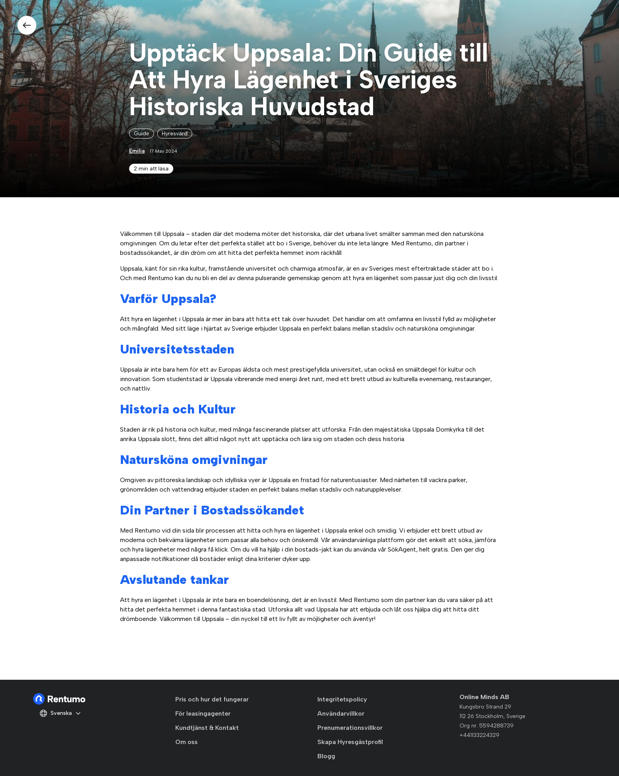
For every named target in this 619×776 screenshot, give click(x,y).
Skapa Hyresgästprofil (350, 742)
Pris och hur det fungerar (212, 699)
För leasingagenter (203, 713)
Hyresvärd (175, 133)
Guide (141, 133)
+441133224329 (479, 735)
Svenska (60, 713)
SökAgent (402, 549)
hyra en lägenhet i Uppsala (167, 319)
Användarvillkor (340, 713)
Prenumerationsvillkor (350, 727)
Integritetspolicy (342, 699)
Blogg (326, 756)
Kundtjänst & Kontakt (207, 727)
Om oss (186, 742)
